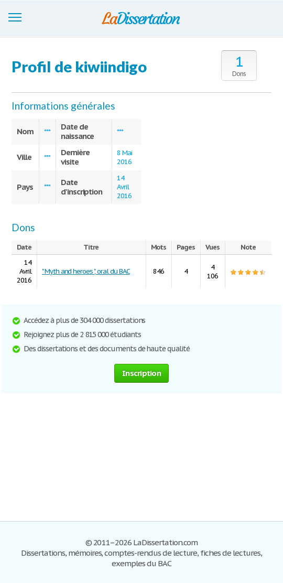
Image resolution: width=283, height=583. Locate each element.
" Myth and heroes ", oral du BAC (86, 271)
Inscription (141, 373)
